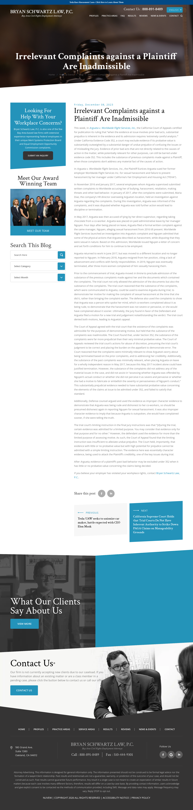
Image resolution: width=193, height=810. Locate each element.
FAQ (123, 15)
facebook (101, 493)
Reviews (143, 15)
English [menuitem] (173, 9)
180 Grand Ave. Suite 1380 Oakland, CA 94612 (26, 751)
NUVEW (47, 797)
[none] (175, 10)
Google (171, 754)
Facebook (163, 754)
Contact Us (24, 690)
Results (132, 15)
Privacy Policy (140, 797)
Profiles (93, 15)
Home (21, 729)
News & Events (158, 15)
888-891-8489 (152, 9)
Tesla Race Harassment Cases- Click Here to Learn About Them (96, 2)
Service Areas (87, 729)
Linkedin (111, 493)
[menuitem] (175, 10)
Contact (174, 15)
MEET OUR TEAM (38, 231)
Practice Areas (109, 15)
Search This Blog (30, 245)
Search (61, 255)
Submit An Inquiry (38, 155)
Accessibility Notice (116, 797)
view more (24, 623)
